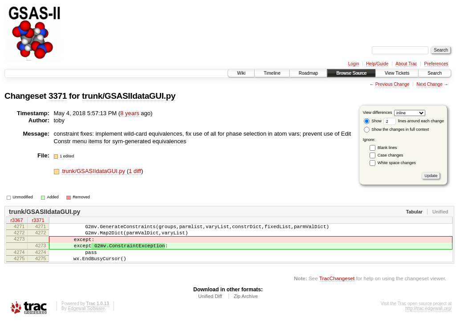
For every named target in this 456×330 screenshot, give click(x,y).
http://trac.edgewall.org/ (428, 317)
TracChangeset (336, 287)
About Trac (406, 63)
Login (353, 63)
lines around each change (413, 121)
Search (435, 73)
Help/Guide (377, 63)
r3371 (38, 221)
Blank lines (387, 147)
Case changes (390, 155)
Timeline (272, 73)
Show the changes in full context (396, 129)
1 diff (135, 171)
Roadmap (308, 73)
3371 (58, 96)
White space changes (397, 163)
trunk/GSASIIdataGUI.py (128, 96)
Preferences (436, 63)
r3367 (16, 221)
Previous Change (392, 84)
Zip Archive (246, 305)
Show (373, 121)
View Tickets (397, 73)
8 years (129, 113)
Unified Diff (210, 305)
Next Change (429, 84)
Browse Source (351, 73)
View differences (377, 112)
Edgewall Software (86, 317)
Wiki (241, 73)
